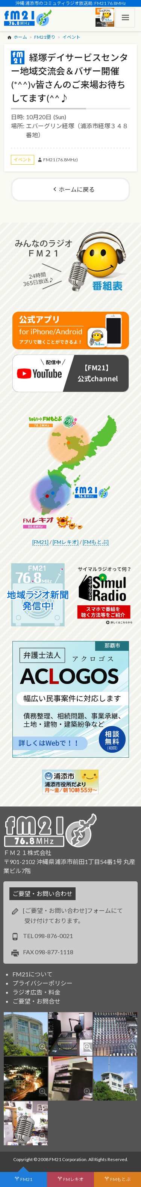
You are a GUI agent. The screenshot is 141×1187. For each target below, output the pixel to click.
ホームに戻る (77, 189)
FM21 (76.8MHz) (60, 159)
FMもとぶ (120, 1179)
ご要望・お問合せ (36, 1001)
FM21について (32, 974)
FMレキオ (73, 1179)
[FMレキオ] (66, 542)
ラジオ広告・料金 (36, 992)
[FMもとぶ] (96, 542)
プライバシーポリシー (42, 983)
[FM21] (40, 542)
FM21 (26, 1179)
